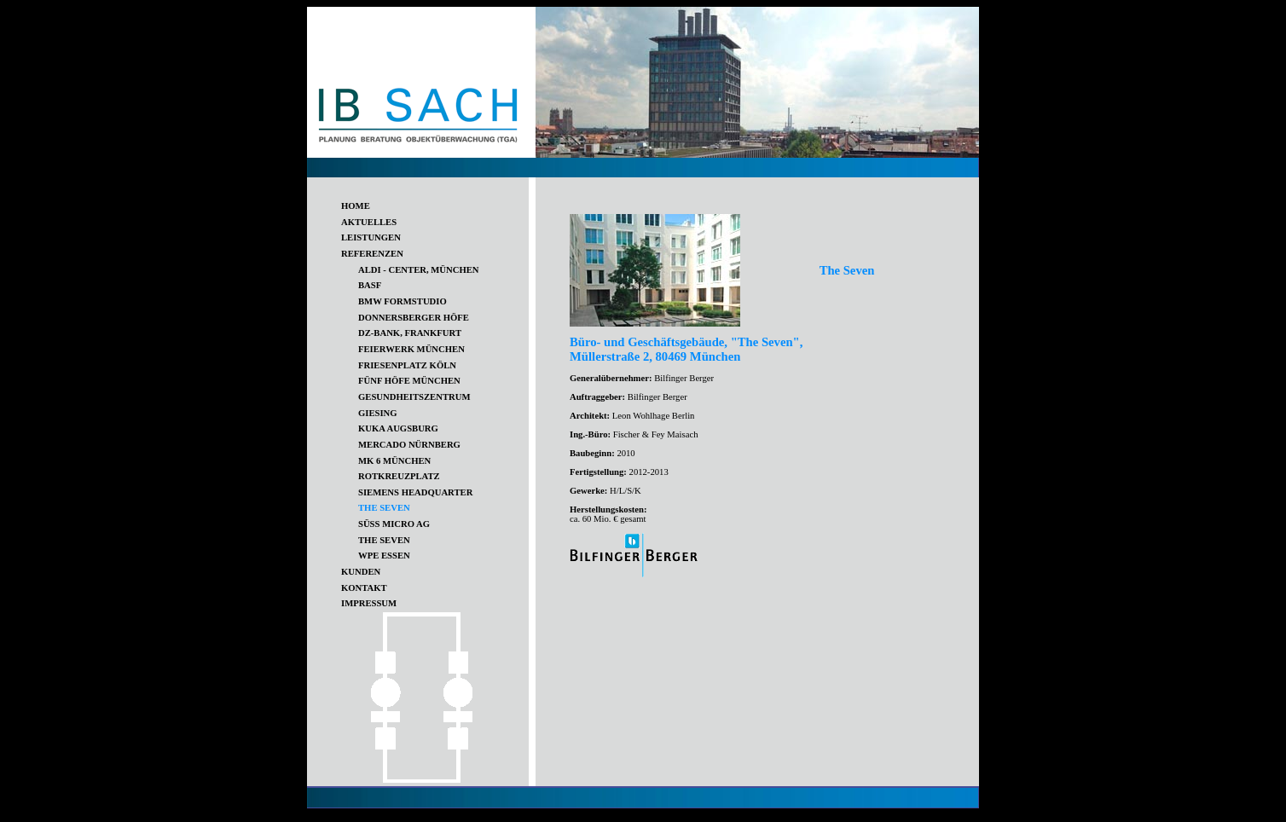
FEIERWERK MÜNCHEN (411, 349)
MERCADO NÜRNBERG (409, 444)
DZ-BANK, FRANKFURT (409, 333)
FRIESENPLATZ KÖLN (407, 365)
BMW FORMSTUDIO (402, 301)
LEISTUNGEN (371, 237)
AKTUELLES (369, 222)
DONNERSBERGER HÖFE (413, 317)
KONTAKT (364, 588)
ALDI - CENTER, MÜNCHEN (418, 270)
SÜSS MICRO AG (394, 524)
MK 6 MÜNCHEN (394, 461)
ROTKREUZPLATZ (399, 476)
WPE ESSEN (384, 555)
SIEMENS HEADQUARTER (415, 492)
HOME (355, 206)
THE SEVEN (384, 540)
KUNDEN (360, 571)
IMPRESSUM (369, 603)
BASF (369, 285)
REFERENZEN (372, 253)
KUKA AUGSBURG (398, 428)
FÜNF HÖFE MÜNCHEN (409, 380)
